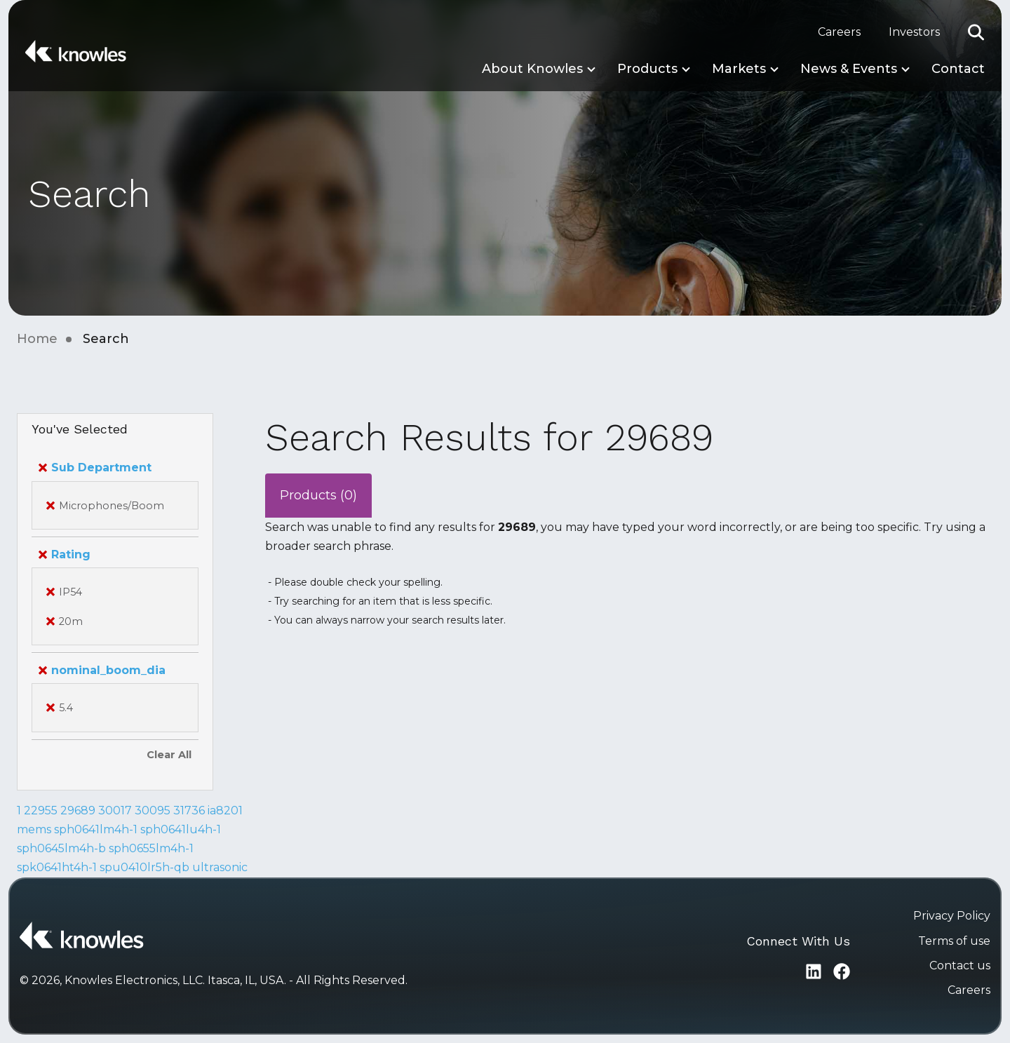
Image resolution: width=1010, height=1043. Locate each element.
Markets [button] (739, 68)
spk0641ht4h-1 (57, 867)
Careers (839, 32)
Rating (64, 554)
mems (34, 829)
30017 (115, 810)
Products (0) (318, 495)
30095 (152, 810)
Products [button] (647, 68)
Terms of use (954, 941)
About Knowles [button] (532, 68)
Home (37, 338)
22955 (41, 810)
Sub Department (95, 467)
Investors (914, 32)
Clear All (169, 754)
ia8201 (225, 810)
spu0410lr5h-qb (144, 867)
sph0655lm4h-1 (151, 848)
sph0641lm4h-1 (95, 829)
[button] (976, 32)
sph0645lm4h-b (61, 848)
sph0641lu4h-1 (180, 829)
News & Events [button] (848, 68)
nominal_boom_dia (102, 670)
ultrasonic (220, 867)
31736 (189, 810)
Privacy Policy (951, 915)
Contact (958, 68)
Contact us (959, 965)
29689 (77, 810)
